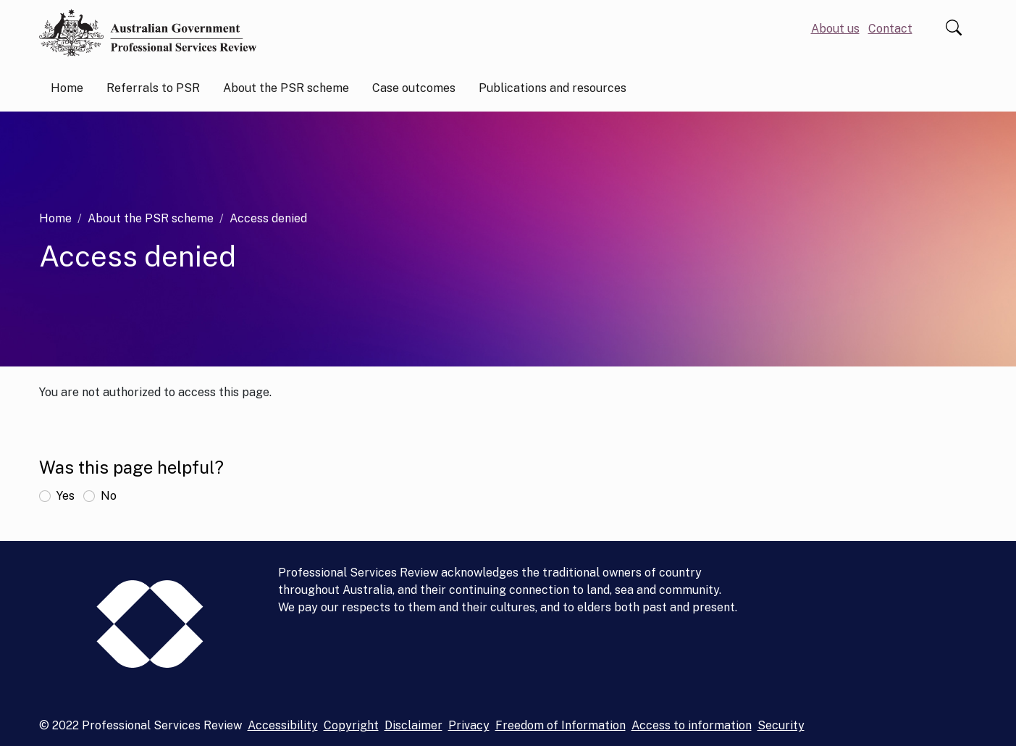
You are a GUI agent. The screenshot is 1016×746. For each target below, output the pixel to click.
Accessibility (283, 725)
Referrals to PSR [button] (153, 88)
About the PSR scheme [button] (286, 88)
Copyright (351, 725)
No (109, 496)
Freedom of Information (560, 725)
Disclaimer (413, 725)
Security (781, 725)
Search (954, 27)
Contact (890, 28)
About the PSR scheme (151, 218)
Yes (65, 496)
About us (835, 28)
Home (67, 88)
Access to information (691, 725)
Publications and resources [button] (552, 88)
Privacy (469, 725)
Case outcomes (413, 88)
